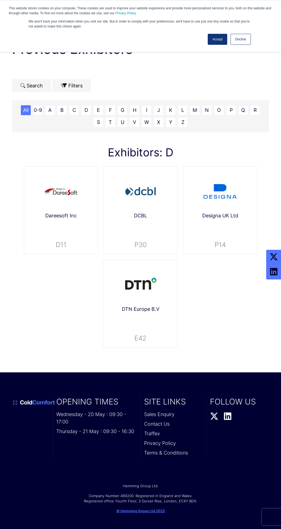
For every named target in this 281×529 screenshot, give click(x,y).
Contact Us (157, 424)
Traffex (152, 433)
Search (31, 85)
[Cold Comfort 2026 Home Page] (30, 402)
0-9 (38, 110)
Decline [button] (240, 39)
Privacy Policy (126, 13)
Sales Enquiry (159, 414)
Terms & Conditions (166, 453)
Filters (72, 85)
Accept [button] (217, 39)
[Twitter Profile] (273, 257)
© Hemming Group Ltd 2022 (140, 511)
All (26, 110)
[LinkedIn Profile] (273, 272)
